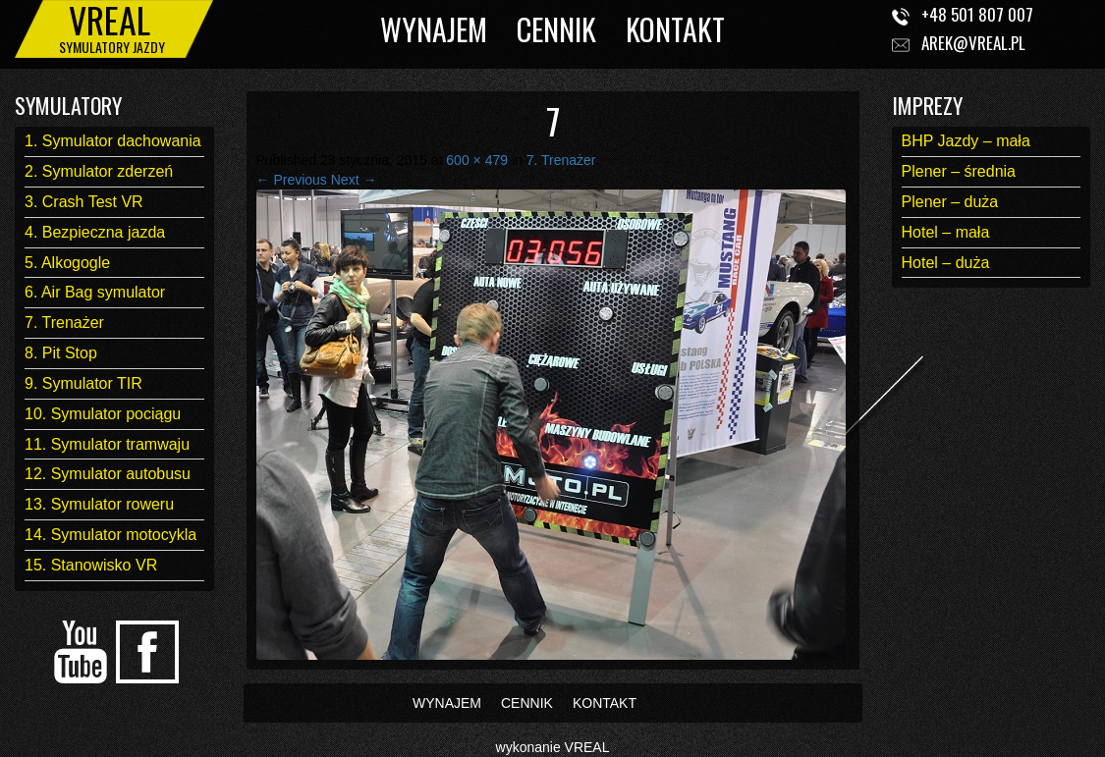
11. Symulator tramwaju (107, 444)
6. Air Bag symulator (95, 292)
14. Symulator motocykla (110, 534)
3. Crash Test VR (84, 201)
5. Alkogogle (67, 262)
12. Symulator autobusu (108, 473)
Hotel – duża (946, 262)
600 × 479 (477, 160)
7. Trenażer (64, 322)
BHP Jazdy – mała (966, 141)
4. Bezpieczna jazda (95, 232)
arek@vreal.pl (973, 42)
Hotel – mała (946, 232)
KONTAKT (675, 29)
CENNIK (556, 29)
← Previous (291, 180)
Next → (354, 180)
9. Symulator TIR (83, 383)
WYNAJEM (433, 29)
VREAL (587, 747)
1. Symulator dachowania (113, 141)
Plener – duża (950, 201)
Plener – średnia (959, 171)
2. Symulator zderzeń (99, 171)
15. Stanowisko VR (91, 565)
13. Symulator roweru (99, 504)
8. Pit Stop (61, 353)
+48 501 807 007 (977, 14)
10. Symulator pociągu (103, 414)
